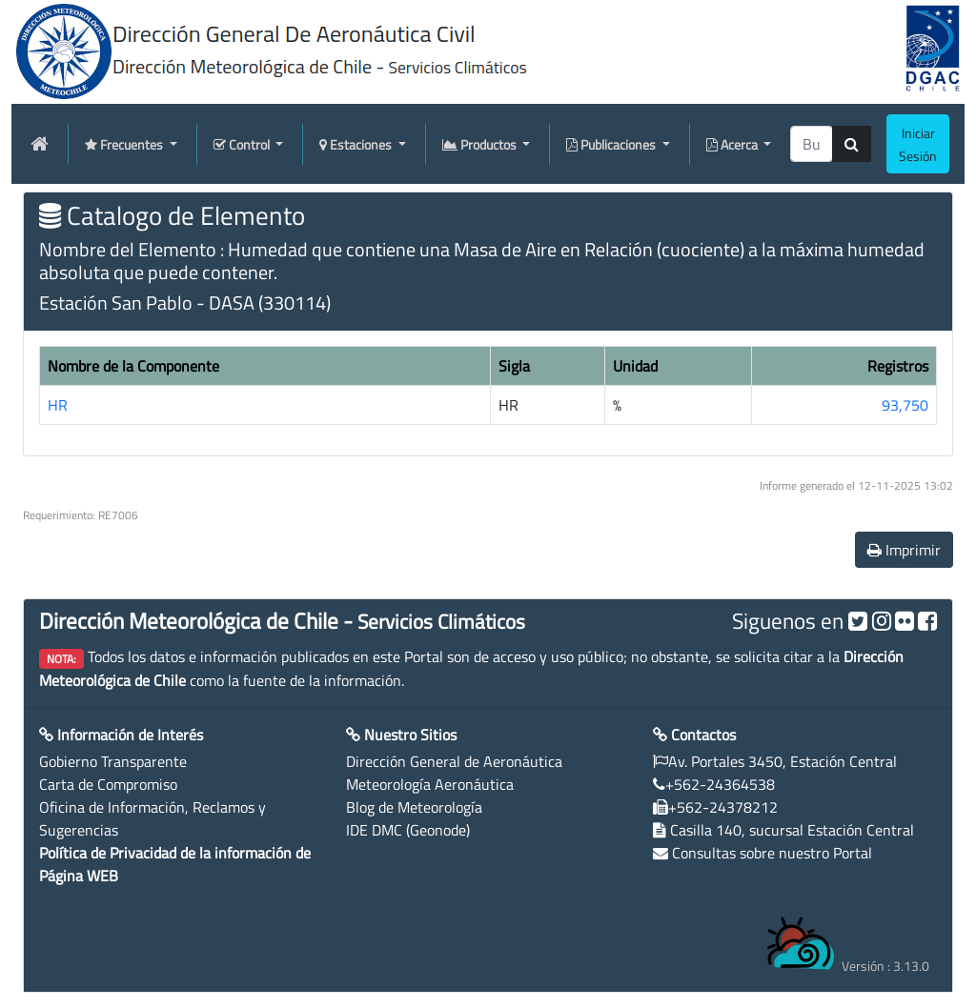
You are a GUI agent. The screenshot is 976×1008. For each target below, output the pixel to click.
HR (58, 404)
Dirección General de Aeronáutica (454, 761)
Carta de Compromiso (108, 784)
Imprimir (904, 549)
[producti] (811, 144)
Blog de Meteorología (414, 807)
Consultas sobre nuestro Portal (772, 852)
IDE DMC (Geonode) (408, 829)
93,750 (905, 404)
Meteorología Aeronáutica (430, 784)
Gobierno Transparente (113, 761)
